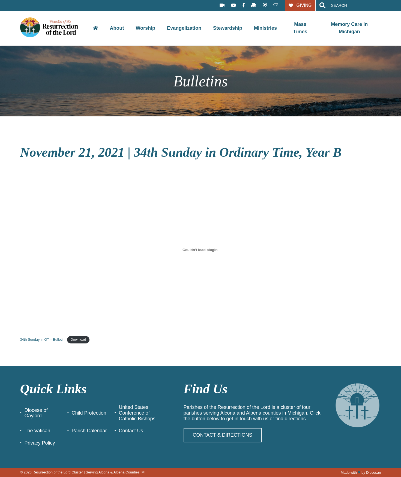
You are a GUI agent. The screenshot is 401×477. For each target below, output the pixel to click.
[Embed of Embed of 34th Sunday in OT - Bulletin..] (200, 249)
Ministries (265, 28)
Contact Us (131, 430)
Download (78, 339)
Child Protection (88, 413)
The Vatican (37, 430)
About (117, 28)
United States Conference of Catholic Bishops (137, 412)
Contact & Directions (222, 435)
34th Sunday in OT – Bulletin (42, 339)
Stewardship (227, 28)
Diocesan (373, 472)
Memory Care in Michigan (349, 28)
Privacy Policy (40, 443)
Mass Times (300, 28)
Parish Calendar (89, 430)
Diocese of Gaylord (36, 413)
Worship (145, 28)
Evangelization (184, 28)
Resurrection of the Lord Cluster (57, 472)
